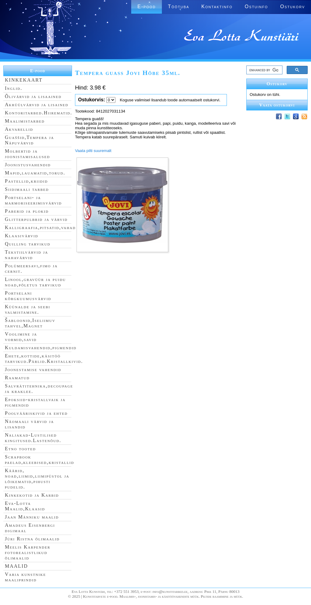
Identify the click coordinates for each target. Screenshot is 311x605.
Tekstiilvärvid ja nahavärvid (26, 254)
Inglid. (13, 88)
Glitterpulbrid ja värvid (36, 219)
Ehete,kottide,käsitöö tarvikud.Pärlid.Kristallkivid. (44, 358)
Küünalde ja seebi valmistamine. (27, 309)
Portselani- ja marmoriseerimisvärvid (33, 200)
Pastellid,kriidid (26, 181)
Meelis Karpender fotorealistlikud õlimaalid (27, 552)
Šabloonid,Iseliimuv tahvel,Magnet (30, 323)
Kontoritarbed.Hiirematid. (38, 112)
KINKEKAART (24, 80)
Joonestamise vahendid (33, 369)
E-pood (146, 6)
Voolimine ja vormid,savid (21, 336)
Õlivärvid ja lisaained (33, 96)
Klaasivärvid (21, 235)
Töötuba (178, 6)
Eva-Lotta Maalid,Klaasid (25, 506)
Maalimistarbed (25, 120)
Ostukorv (292, 6)
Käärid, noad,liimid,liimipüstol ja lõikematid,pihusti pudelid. (37, 478)
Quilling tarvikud (27, 243)
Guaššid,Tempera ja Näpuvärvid (29, 140)
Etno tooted (20, 448)
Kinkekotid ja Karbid (32, 495)
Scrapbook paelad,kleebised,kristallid (39, 459)
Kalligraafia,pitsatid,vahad (40, 227)
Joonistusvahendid (28, 164)
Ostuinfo (256, 6)
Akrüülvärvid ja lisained (36, 104)
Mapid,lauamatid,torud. (35, 172)
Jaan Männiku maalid (32, 516)
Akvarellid (19, 129)
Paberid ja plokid (27, 211)
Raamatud (17, 377)
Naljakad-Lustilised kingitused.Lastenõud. (33, 437)
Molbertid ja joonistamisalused (27, 153)
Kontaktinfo (217, 6)
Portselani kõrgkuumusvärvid (28, 295)
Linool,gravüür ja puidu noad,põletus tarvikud (35, 282)
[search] (263, 70)
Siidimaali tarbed (27, 189)
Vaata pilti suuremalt (93, 150)
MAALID (16, 566)
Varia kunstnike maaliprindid (25, 577)
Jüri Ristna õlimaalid (32, 538)
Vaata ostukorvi (277, 105)
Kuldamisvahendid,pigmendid (41, 347)
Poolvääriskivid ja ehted (36, 413)
